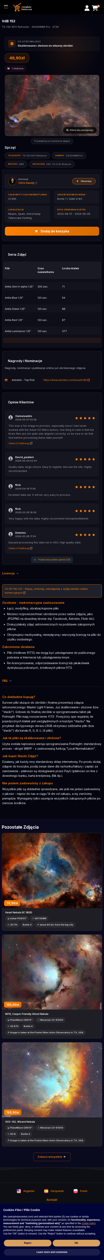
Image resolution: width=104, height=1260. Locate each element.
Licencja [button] (10, 573)
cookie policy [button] (88, 1223)
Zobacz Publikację (20, 443)
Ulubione (15, 68)
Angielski (25, 1191)
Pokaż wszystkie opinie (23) (52, 559)
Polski (80, 1191)
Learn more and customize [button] (51, 1252)
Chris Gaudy (27, 182)
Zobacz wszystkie (52, 1156)
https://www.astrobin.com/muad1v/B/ (66, 380)
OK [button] (76, 1243)
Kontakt (52, 1199)
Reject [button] (27, 1243)
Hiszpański (54, 1191)
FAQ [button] (7, 680)
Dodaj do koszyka (52, 231)
